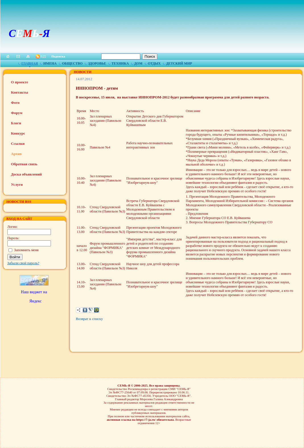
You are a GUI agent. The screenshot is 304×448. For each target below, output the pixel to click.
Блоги (16, 123)
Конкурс (18, 133)
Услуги (17, 184)
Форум (16, 113)
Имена (50, 63)
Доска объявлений (26, 174)
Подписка (58, 56)
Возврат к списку (89, 319)
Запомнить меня (26, 250)
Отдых (154, 63)
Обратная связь (24, 164)
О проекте (19, 82)
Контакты (19, 92)
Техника (120, 63)
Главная (29, 63)
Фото (15, 102)
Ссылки (18, 143)
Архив (16, 154)
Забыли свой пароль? (23, 263)
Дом (138, 63)
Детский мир (179, 63)
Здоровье (97, 63)
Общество (72, 63)
